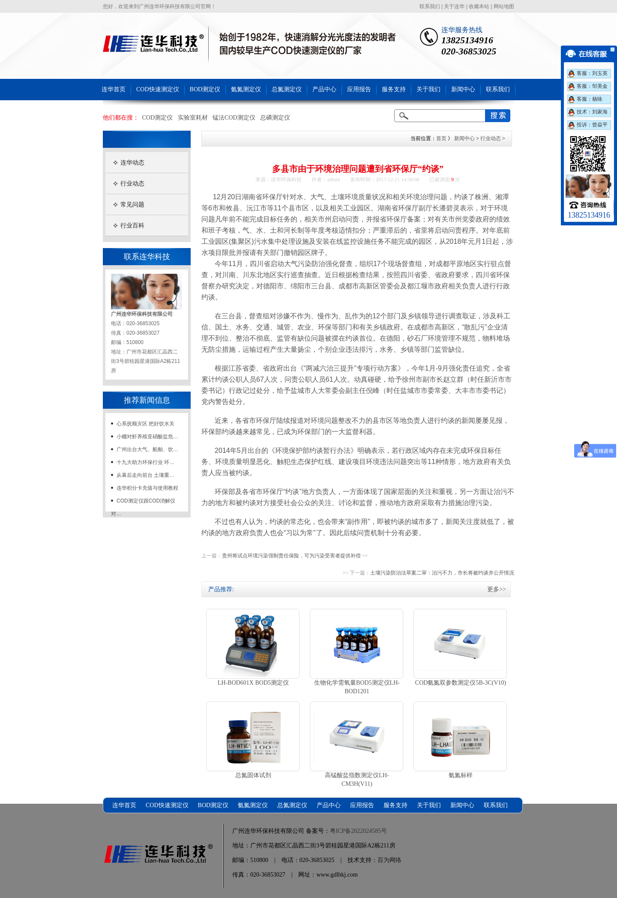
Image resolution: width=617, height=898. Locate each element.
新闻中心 (463, 89)
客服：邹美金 (592, 86)
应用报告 (359, 89)
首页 (441, 138)
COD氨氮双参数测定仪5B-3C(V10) (460, 682)
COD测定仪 (157, 117)
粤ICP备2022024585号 (358, 831)
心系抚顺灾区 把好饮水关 (145, 424)
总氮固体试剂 (253, 775)
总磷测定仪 (275, 117)
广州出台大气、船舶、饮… (147, 449)
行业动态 (132, 183)
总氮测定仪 (287, 89)
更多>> (496, 589)
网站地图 (504, 6)
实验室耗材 (193, 117)
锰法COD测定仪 (234, 117)
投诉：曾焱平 (592, 125)
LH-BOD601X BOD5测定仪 (253, 682)
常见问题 (132, 204)
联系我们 (429, 6)
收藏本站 (479, 6)
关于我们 (428, 89)
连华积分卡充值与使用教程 (147, 488)
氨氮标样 (461, 775)
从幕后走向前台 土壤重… (145, 475)
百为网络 (389, 860)
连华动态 (132, 162)
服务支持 (394, 89)
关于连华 (454, 6)
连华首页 (114, 89)
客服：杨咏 (589, 99)
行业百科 (132, 225)
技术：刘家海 (592, 112)
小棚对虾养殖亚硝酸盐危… (147, 437)
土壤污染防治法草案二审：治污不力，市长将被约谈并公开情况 (442, 573)
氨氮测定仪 (246, 89)
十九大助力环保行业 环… (145, 462)
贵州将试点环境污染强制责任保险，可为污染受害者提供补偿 (291, 556)
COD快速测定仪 (157, 89)
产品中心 (324, 89)
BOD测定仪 (205, 89)
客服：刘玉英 (592, 73)
